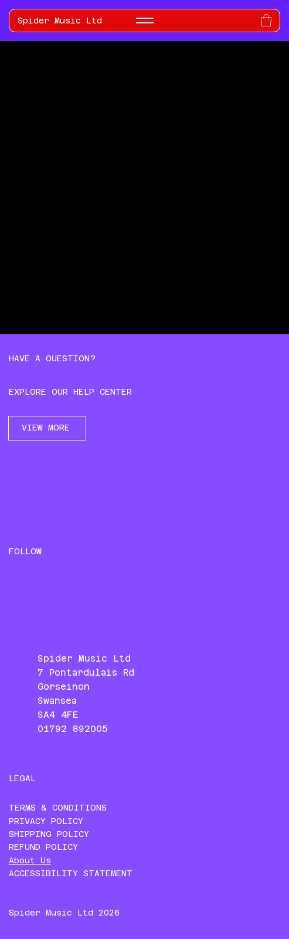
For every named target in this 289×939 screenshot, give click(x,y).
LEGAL (22, 778)
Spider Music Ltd (60, 20)
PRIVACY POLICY (46, 821)
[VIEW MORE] (47, 428)
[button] (266, 20)
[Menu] (145, 20)
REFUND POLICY (43, 847)
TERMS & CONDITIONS (58, 807)
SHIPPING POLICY (49, 834)
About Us (30, 860)
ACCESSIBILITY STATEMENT (70, 873)
